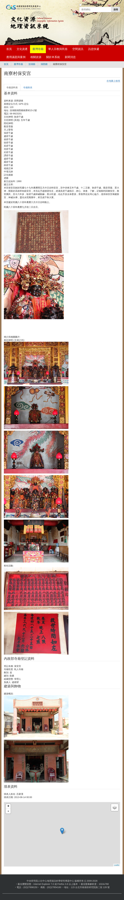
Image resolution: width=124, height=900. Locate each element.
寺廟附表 (27, 87)
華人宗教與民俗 (57, 49)
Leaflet (116, 865)
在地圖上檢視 (113, 81)
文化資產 (22, 49)
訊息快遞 (93, 49)
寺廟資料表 (12, 87)
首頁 (9, 49)
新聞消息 (70, 57)
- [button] (8, 811)
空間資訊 (77, 49)
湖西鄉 (44, 64)
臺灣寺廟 (37, 49)
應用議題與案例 (16, 57)
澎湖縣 (31, 64)
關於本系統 (53, 57)
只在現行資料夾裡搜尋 (91, 4)
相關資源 (35, 57)
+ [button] (8, 806)
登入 (74, 14)
